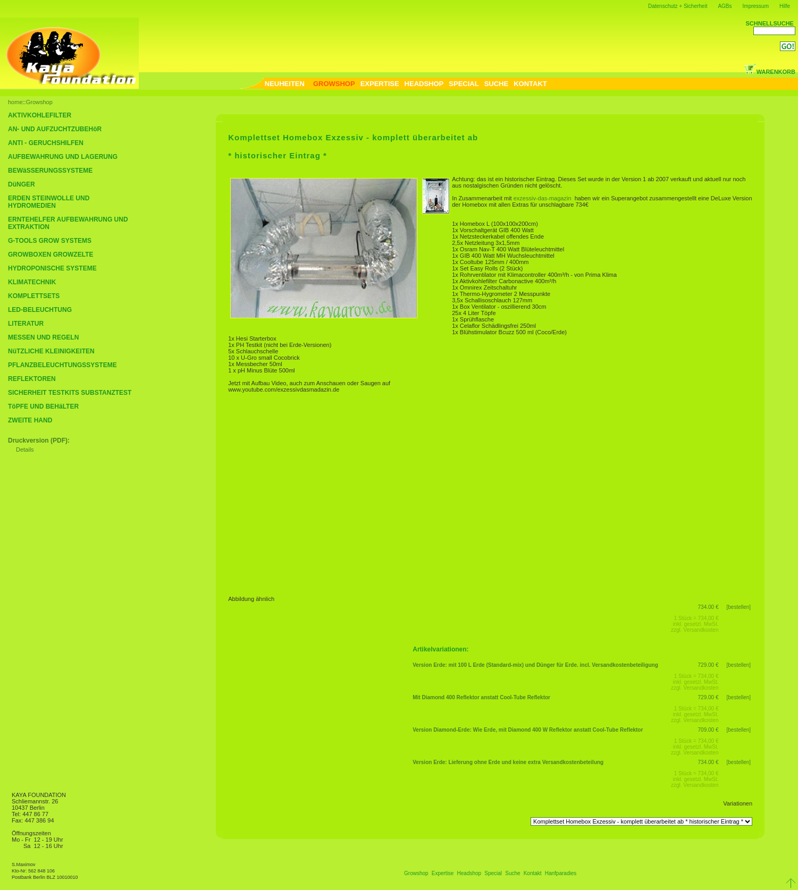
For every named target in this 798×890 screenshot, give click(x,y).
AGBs (725, 6)
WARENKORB (769, 72)
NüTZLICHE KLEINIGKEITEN (51, 351)
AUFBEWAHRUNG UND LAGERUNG (62, 156)
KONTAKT (530, 84)
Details (25, 449)
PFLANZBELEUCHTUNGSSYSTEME (62, 365)
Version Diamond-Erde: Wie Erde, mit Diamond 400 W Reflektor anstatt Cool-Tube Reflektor (528, 730)
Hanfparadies (560, 873)
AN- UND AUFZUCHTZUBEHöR (55, 129)
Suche (512, 873)
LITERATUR (26, 323)
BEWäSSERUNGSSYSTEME (50, 170)
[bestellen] (739, 607)
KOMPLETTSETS (34, 296)
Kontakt (533, 873)
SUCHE (496, 84)
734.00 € (708, 607)
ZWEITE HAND (30, 420)
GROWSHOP (334, 84)
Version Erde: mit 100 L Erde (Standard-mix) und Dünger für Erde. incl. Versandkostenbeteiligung (535, 665)
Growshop (39, 102)
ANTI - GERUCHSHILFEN (45, 143)
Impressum (756, 6)
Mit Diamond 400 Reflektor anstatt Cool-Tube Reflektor (481, 697)
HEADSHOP (424, 84)
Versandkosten (700, 630)
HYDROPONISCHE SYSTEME (52, 268)
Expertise (443, 873)
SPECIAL (463, 84)
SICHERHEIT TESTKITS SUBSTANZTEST (69, 392)
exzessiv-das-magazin (543, 198)
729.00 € (708, 665)
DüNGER (21, 184)
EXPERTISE (379, 84)
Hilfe (784, 6)
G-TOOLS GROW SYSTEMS (49, 240)
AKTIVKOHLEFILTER (39, 115)
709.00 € (708, 730)
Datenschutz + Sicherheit (677, 6)
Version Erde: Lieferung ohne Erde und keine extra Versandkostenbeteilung (508, 762)
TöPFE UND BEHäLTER (43, 406)
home (15, 102)
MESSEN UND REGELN (43, 337)
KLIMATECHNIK (32, 282)
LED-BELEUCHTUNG (40, 309)
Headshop (469, 873)
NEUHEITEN (285, 84)
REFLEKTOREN (32, 379)
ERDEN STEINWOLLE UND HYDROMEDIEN (48, 201)
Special (493, 873)
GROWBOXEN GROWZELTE (50, 254)
